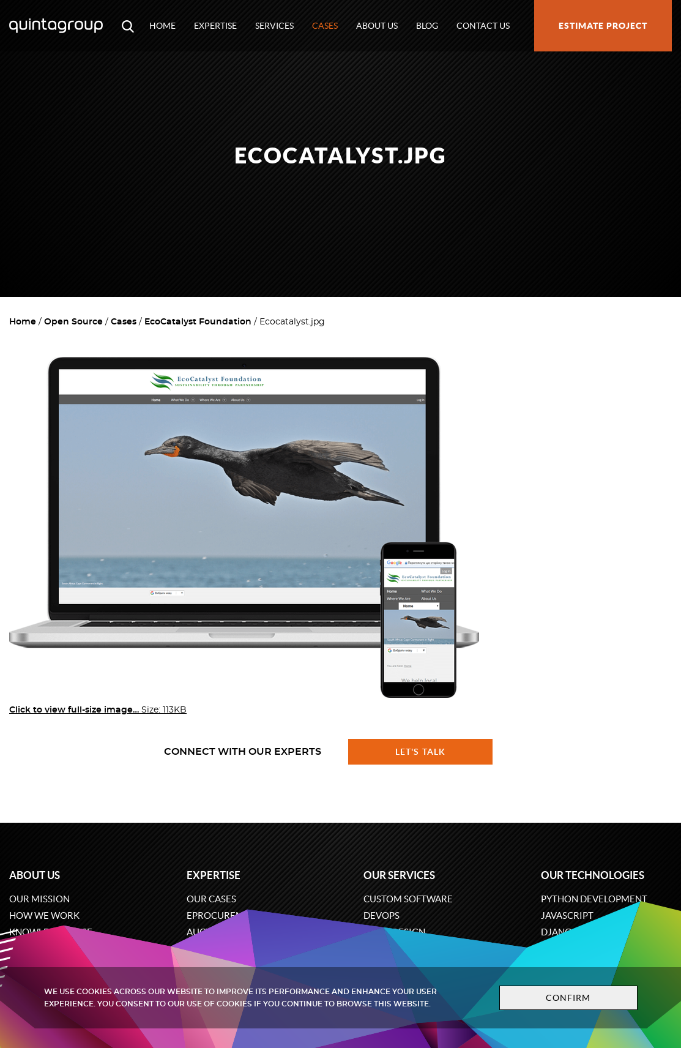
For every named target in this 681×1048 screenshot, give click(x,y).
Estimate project (603, 26)
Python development (594, 899)
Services (274, 26)
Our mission (39, 899)
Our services (399, 875)
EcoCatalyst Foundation (197, 322)
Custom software (408, 899)
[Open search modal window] (128, 25)
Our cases (211, 899)
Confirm (568, 998)
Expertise (215, 26)
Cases (325, 26)
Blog (427, 26)
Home (162, 26)
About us (377, 26)
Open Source (73, 322)
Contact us (483, 26)
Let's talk (420, 752)
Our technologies (592, 875)
